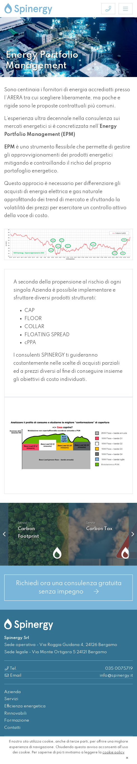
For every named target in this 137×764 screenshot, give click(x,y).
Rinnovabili (15, 713)
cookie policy (113, 752)
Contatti (12, 727)
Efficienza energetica (24, 706)
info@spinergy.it (116, 675)
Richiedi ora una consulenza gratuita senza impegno (68, 588)
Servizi (11, 699)
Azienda (12, 692)
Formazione (16, 720)
